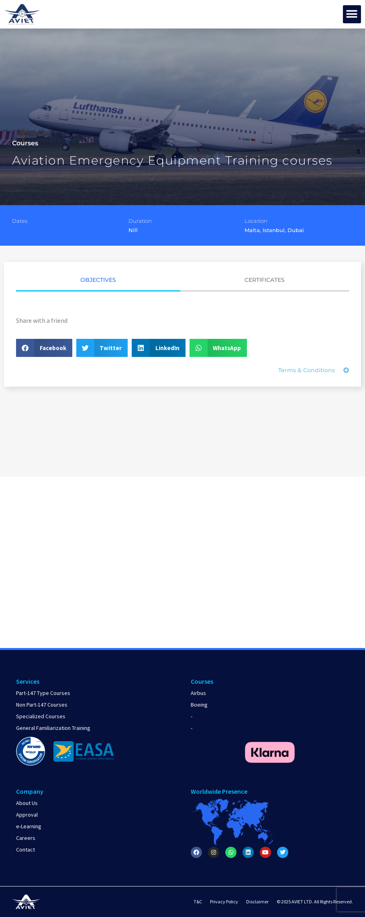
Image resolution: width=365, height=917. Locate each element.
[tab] (98, 282)
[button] (352, 14)
